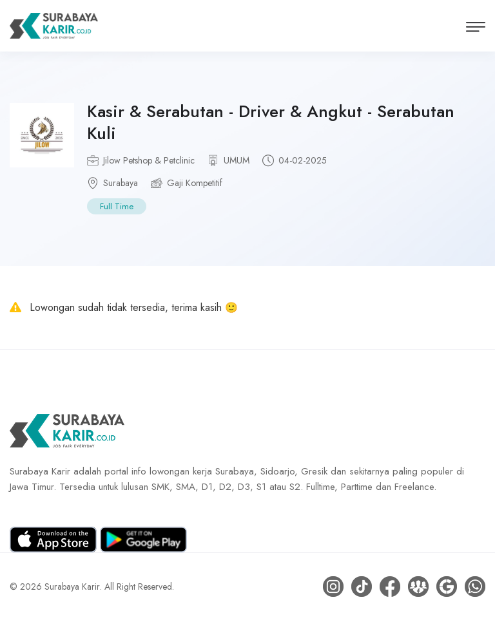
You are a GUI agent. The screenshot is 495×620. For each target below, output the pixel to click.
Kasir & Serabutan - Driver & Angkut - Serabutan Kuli (270, 122)
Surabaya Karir (72, 586)
